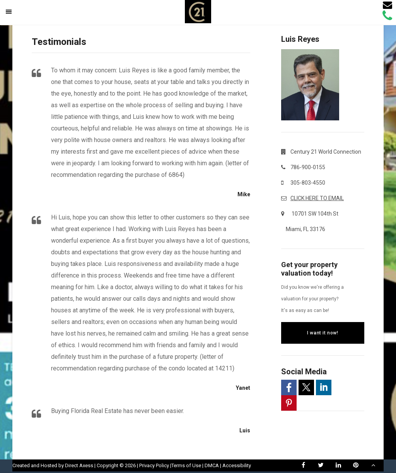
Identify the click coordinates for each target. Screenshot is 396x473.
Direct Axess (79, 465)
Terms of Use (186, 465)
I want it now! (322, 333)
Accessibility (236, 465)
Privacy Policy (154, 465)
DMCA (212, 465)
